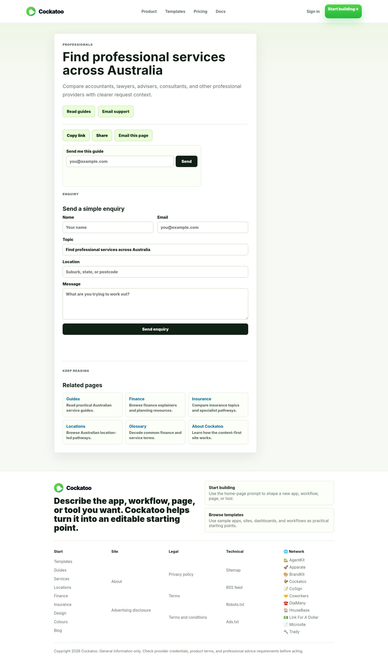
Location (155, 268)
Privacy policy (181, 574)
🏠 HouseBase (297, 610)
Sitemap (233, 570)
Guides (60, 570)
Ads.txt (232, 621)
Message (155, 300)
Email (202, 224)
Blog (58, 630)
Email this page (133, 135)
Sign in (313, 11)
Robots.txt (235, 604)
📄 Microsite (295, 624)
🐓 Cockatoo (295, 581)
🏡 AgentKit (294, 560)
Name (108, 224)
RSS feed (234, 587)
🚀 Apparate (295, 567)
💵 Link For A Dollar (301, 617)
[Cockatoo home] (45, 11)
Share (102, 135)
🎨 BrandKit (294, 574)
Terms (174, 596)
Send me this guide (131, 158)
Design (60, 613)
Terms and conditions (188, 617)
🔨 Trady (291, 631)
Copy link (76, 135)
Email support (115, 111)
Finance (61, 596)
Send (186, 161)
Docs (221, 11)
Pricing (200, 11)
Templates (175, 11)
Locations (62, 587)
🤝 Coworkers (296, 596)
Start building (343, 11)
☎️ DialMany (295, 603)
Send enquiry (155, 329)
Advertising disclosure (131, 610)
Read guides (79, 111)
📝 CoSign (293, 588)
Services (61, 579)
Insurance (63, 604)
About (116, 581)
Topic (155, 246)
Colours (61, 621)
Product (149, 11)
